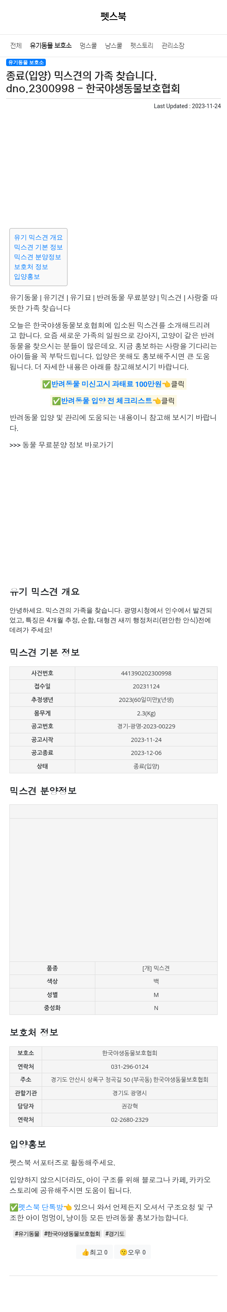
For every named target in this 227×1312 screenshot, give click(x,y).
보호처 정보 (31, 267)
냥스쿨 (113, 45)
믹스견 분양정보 (37, 257)
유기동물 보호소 (51, 45)
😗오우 (132, 1252)
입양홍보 (27, 276)
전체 (16, 45)
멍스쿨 (88, 45)
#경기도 (114, 1233)
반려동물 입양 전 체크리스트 (106, 401)
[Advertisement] (113, 168)
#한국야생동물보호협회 (72, 1233)
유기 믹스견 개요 (38, 237)
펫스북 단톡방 (40, 1207)
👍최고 (94, 1252)
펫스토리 (141, 45)
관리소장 (173, 45)
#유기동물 (27, 1233)
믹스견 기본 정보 (38, 247)
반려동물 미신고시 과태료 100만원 (106, 384)
